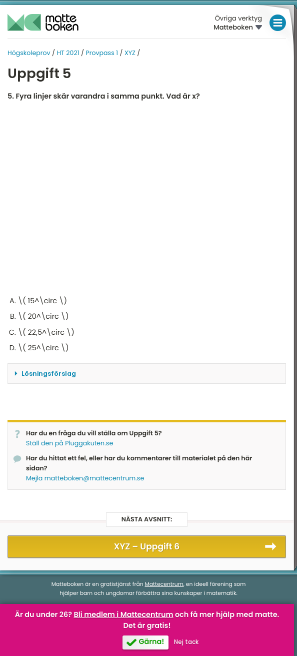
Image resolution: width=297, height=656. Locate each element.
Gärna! (151, 642)
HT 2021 (67, 53)
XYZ (130, 53)
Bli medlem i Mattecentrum (124, 615)
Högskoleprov (29, 53)
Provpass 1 (102, 53)
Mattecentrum (164, 584)
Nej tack (186, 642)
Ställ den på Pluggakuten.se (69, 443)
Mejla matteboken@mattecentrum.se (85, 478)
